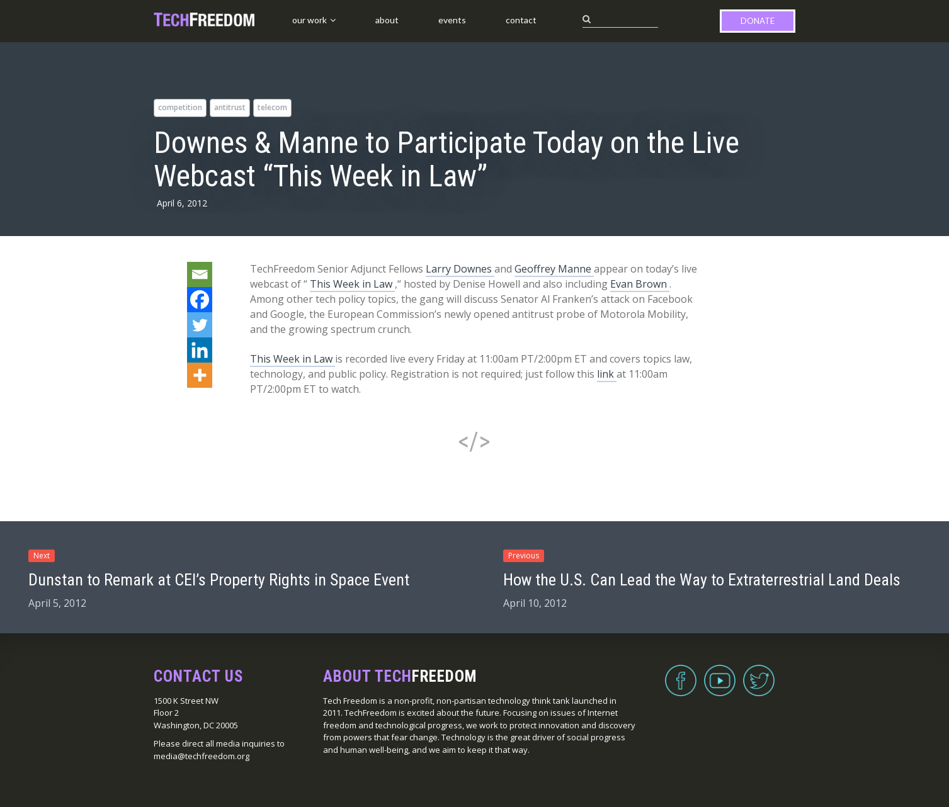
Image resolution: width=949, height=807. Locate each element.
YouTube (720, 673)
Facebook (680, 673)
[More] (199, 375)
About (387, 19)
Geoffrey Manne (554, 269)
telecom (272, 107)
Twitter (759, 673)
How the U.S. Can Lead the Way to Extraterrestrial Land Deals (702, 579)
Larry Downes (460, 269)
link (607, 374)
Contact (521, 19)
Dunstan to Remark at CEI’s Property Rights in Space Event (218, 579)
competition (180, 107)
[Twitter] (199, 324)
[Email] (199, 274)
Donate (758, 21)
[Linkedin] (199, 350)
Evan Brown (639, 284)
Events (452, 19)
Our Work (309, 19)
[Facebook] (199, 299)
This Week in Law (352, 284)
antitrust (230, 107)
